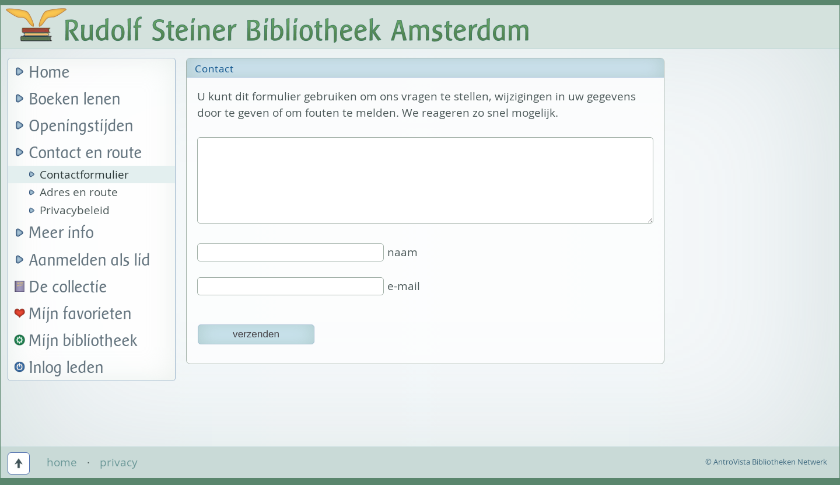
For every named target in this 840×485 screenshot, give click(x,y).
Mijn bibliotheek (83, 341)
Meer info (61, 233)
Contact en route (85, 153)
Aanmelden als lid (89, 260)
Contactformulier (84, 174)
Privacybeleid (75, 210)
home (62, 462)
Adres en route (79, 192)
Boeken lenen (75, 99)
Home (49, 72)
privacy (119, 462)
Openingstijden (81, 126)
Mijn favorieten (80, 314)
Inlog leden (66, 368)
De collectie (68, 287)
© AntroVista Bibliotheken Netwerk (766, 461)
